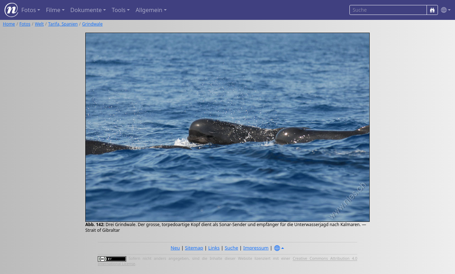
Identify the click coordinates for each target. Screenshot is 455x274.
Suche (231, 248)
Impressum (255, 248)
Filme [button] (53, 10)
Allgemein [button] (148, 10)
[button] (444, 10)
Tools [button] (118, 10)
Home (9, 24)
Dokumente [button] (86, 10)
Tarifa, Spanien (63, 24)
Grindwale (92, 24)
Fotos (25, 24)
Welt (39, 24)
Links (214, 248)
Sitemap (194, 248)
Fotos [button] (28, 10)
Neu (175, 248)
